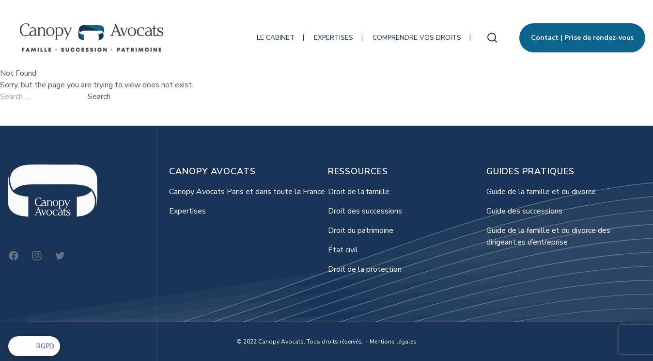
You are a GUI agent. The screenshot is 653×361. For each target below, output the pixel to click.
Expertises (333, 37)
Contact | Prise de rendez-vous (582, 37)
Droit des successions (365, 211)
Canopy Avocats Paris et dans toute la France (247, 191)
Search (99, 96)
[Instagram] (37, 256)
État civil (343, 250)
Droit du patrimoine (360, 230)
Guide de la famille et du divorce (541, 191)
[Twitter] (60, 256)
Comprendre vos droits (417, 37)
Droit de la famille (358, 191)
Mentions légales (393, 341)
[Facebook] (13, 256)
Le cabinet (276, 37)
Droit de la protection (365, 269)
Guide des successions (524, 211)
